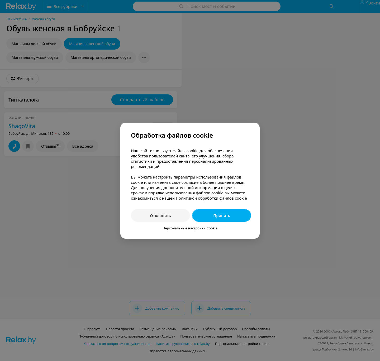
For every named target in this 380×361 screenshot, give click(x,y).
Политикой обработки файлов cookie (211, 198)
